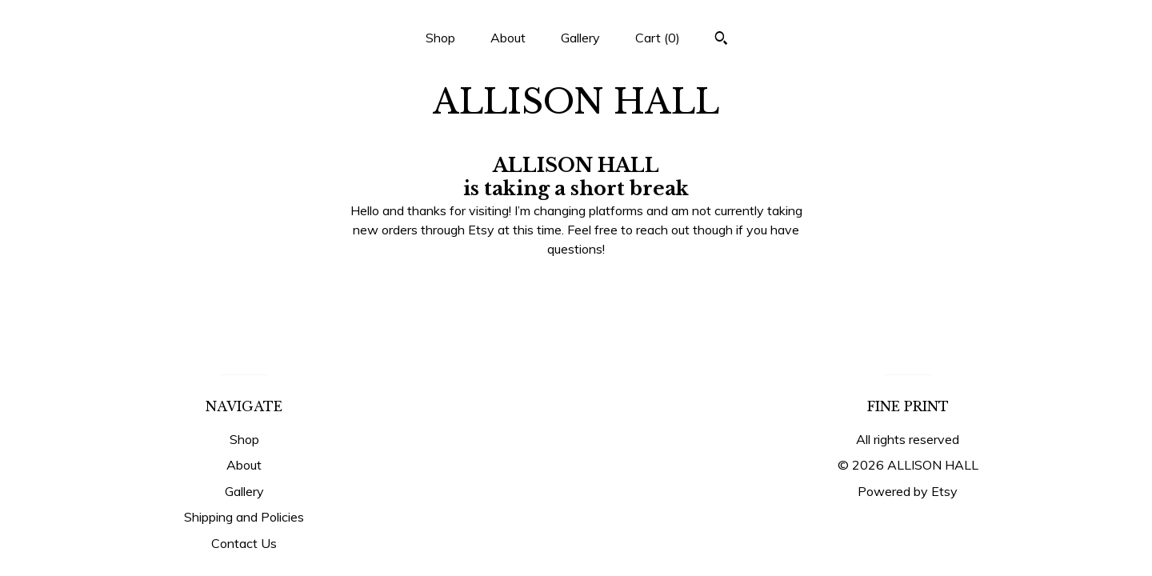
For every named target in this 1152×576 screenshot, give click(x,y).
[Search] (721, 40)
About (508, 38)
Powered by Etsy (908, 491)
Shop (440, 38)
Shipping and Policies (244, 517)
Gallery (580, 38)
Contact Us (244, 543)
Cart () (657, 38)
